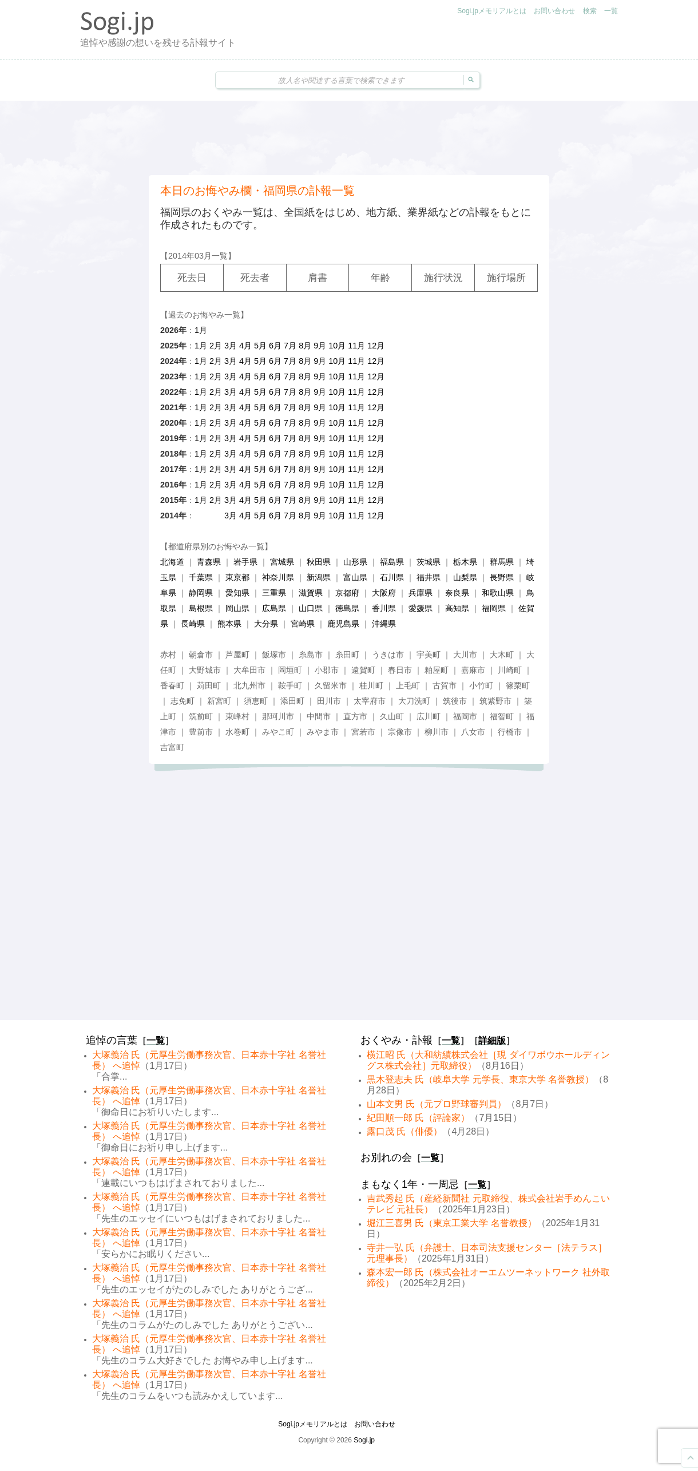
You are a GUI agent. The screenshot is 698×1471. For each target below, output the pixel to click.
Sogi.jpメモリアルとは (491, 11)
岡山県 (237, 608)
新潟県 (319, 577)
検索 (590, 11)
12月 (375, 345)
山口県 (311, 608)
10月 (337, 345)
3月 (230, 345)
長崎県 (193, 623)
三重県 (274, 592)
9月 (320, 345)
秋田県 (319, 561)
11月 (356, 345)
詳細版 (492, 1040)
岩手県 (245, 561)
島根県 (201, 608)
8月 (305, 345)
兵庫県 (421, 592)
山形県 (355, 561)
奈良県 (457, 592)
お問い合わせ (554, 11)
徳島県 (347, 608)
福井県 (429, 577)
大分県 (266, 623)
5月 (260, 345)
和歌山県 (498, 592)
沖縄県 (384, 623)
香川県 (384, 608)
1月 (201, 330)
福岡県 (494, 608)
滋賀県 (311, 592)
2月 (215, 345)
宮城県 (282, 561)
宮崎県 (303, 623)
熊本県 (229, 623)
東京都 (237, 577)
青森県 (209, 561)
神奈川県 (278, 577)
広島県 (274, 608)
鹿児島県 (343, 623)
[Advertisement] (349, 138)
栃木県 (465, 561)
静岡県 (201, 592)
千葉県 (201, 577)
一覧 (611, 11)
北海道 (172, 561)
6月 (275, 345)
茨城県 (429, 561)
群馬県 (502, 561)
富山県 (355, 577)
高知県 (457, 608)
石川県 (392, 577)
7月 (290, 345)
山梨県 (465, 577)
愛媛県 (421, 608)
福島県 (392, 561)
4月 (245, 345)
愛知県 (237, 592)
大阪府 (384, 592)
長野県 (502, 577)
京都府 (347, 592)
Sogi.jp (364, 1440)
